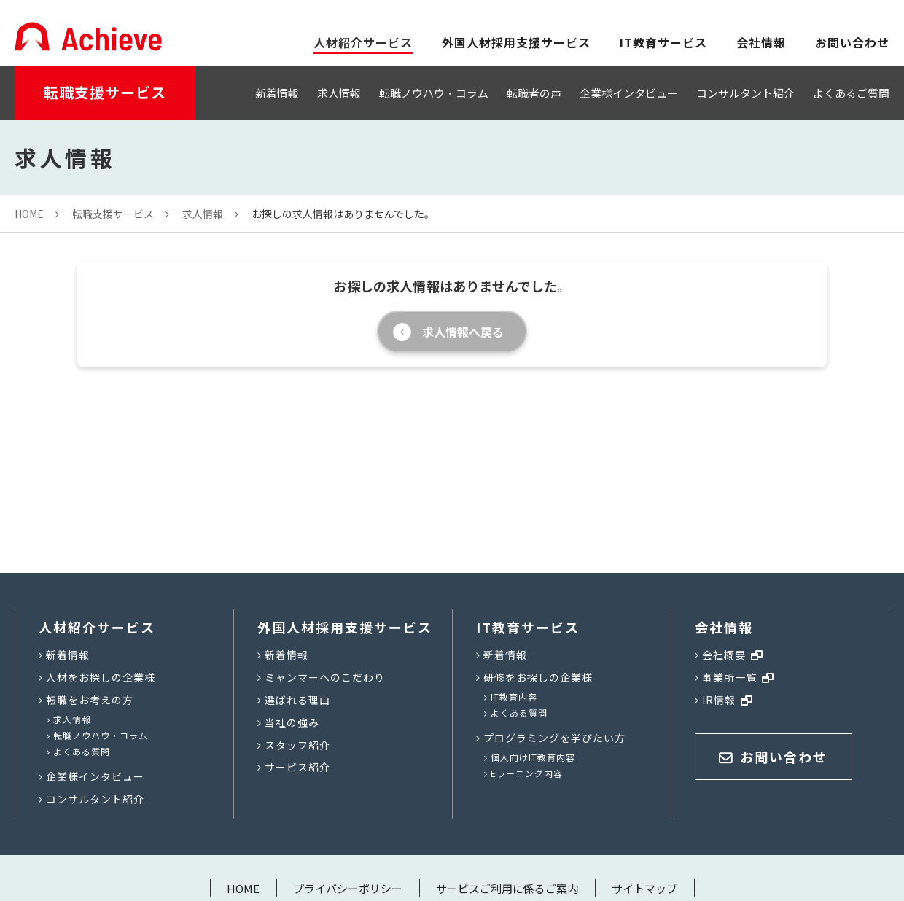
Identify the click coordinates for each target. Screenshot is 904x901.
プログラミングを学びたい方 (554, 737)
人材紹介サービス (97, 626)
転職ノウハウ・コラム (433, 93)
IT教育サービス (663, 42)
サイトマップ (644, 888)
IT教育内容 (514, 696)
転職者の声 (534, 93)
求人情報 (339, 93)
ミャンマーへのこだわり (325, 677)
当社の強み (292, 722)
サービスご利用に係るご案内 (507, 888)
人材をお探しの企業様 (100, 677)
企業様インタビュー (629, 93)
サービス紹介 (297, 767)
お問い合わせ (852, 42)
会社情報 (761, 42)
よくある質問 (81, 751)
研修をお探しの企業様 (538, 677)
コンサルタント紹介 (745, 93)
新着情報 (277, 93)
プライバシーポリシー (347, 888)
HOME (243, 888)
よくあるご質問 (851, 93)
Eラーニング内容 (527, 773)
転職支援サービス (105, 92)
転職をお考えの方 (89, 700)
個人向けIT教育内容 (533, 757)
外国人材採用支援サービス (516, 42)
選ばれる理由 (297, 700)
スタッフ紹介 (297, 745)
